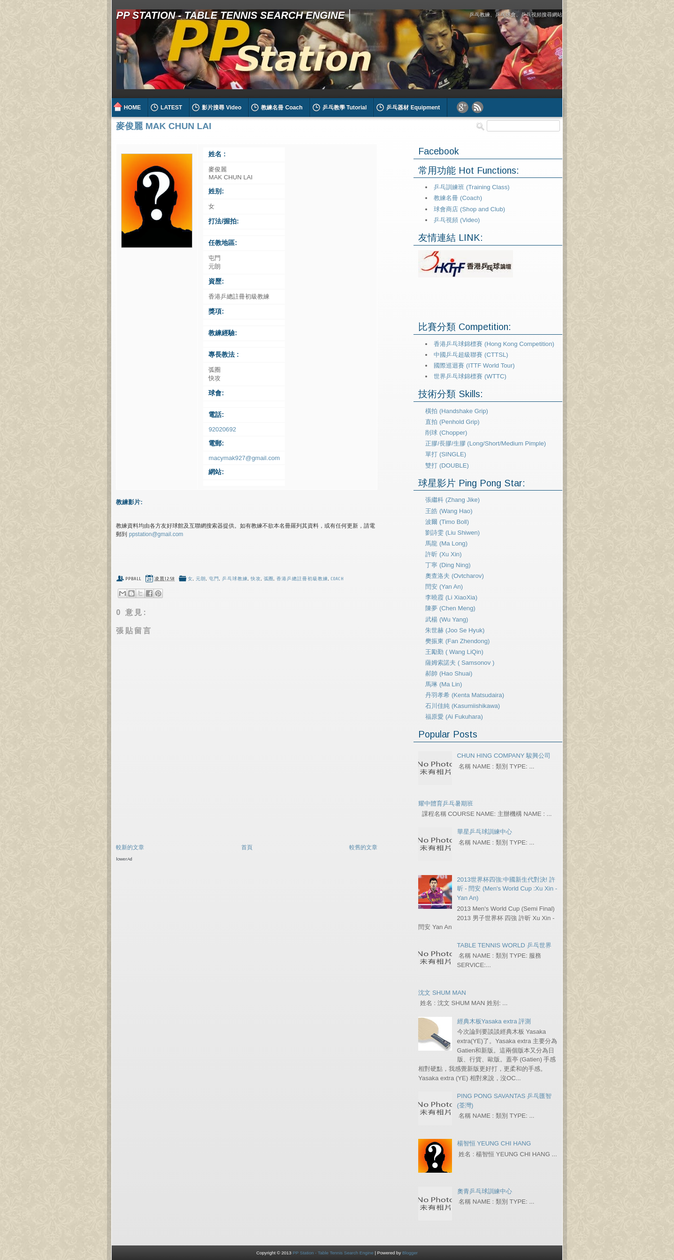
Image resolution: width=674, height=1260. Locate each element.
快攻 (256, 579)
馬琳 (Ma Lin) (443, 684)
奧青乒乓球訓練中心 (484, 1191)
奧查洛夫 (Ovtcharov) (454, 575)
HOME (132, 107)
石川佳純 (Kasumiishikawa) (462, 705)
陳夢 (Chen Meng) (450, 608)
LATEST (171, 107)
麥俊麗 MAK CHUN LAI (163, 126)
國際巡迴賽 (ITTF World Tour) (474, 365)
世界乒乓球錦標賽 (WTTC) (470, 376)
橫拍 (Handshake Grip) (456, 411)
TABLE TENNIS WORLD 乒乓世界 (504, 945)
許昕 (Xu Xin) (443, 554)
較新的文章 (130, 847)
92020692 (222, 429)
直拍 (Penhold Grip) (452, 421)
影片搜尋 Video (221, 107)
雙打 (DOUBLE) (447, 465)
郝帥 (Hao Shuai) (448, 673)
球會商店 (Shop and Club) (469, 209)
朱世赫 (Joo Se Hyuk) (454, 630)
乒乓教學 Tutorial (344, 107)
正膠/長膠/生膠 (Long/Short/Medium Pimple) (485, 443)
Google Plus (462, 107)
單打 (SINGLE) (445, 454)
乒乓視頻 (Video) (457, 219)
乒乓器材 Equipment (413, 107)
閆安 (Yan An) (444, 586)
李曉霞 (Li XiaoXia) (451, 597)
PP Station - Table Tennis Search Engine (230, 15)
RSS (477, 107)
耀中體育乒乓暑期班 (445, 803)
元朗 (201, 579)
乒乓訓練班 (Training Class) (471, 187)
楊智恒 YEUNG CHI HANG (494, 1143)
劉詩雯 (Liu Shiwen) (452, 532)
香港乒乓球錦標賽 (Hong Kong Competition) (494, 343)
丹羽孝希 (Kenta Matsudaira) (464, 695)
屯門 (214, 579)
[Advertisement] (226, 880)
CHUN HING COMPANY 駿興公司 (504, 755)
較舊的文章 (363, 847)
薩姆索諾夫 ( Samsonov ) (459, 662)
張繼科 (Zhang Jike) (452, 499)
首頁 (247, 847)
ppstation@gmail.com (156, 534)
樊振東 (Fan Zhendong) (457, 641)
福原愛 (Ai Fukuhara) (454, 716)
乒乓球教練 (235, 579)
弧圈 (269, 579)
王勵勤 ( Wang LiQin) (454, 651)
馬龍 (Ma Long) (446, 543)
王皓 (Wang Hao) (448, 511)
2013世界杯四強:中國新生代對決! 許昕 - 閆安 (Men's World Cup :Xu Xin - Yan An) (507, 889)
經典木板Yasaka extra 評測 (494, 1021)
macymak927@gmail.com (244, 457)
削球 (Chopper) (446, 432)
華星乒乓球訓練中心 (484, 831)
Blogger (410, 1252)
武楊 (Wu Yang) (446, 619)
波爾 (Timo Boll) (447, 521)
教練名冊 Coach (281, 107)
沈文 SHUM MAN (442, 992)
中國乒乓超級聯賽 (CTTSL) (471, 354)
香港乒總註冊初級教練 (302, 579)
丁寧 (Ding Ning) (447, 565)
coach (337, 579)
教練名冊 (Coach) (458, 197)
